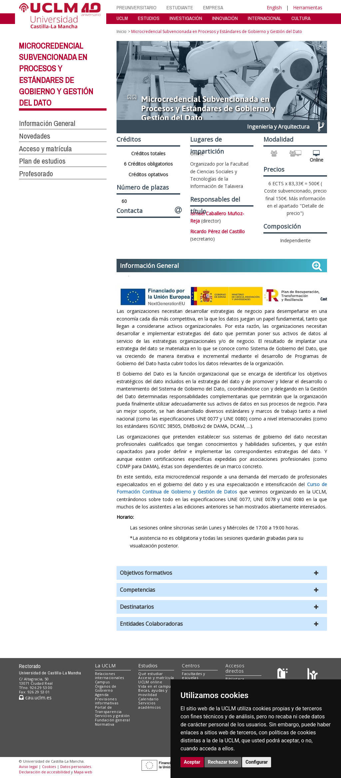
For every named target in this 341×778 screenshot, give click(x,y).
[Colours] (312, 675)
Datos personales (75, 766)
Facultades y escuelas (193, 675)
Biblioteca (234, 678)
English (274, 7)
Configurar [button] (256, 762)
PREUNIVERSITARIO (137, 7)
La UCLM (105, 665)
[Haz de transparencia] (283, 675)
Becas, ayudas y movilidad (153, 692)
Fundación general (112, 719)
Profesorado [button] (36, 174)
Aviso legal (28, 766)
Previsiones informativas (107, 701)
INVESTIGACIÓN (186, 18)
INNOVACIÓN (225, 18)
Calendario (148, 698)
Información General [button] (47, 123)
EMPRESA (213, 7)
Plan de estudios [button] (42, 161)
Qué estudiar (150, 673)
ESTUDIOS (149, 18)
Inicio (122, 31)
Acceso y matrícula (156, 677)
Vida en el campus (155, 686)
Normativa (105, 724)
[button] (222, 573)
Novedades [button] (34, 136)
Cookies (49, 766)
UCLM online (150, 681)
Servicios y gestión (112, 715)
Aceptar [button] (192, 762)
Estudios (148, 665)
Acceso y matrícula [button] (45, 149)
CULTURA (300, 18)
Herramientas (307, 7)
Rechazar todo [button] (223, 762)
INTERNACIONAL (264, 18)
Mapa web (83, 771)
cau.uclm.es (35, 697)
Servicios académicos (149, 705)
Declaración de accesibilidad (44, 771)
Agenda (102, 694)
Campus (102, 681)
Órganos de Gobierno (106, 688)
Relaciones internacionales (109, 675)
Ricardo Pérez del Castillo (217, 231)
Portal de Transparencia (108, 709)
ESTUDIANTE (180, 7)
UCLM (122, 18)
